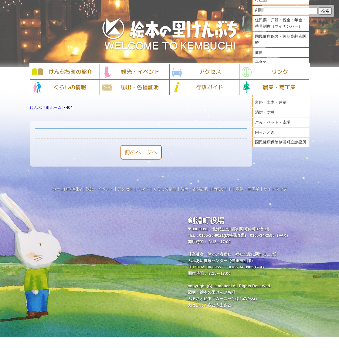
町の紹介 (74, 189)
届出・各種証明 (194, 189)
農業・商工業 (247, 189)
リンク (143, 189)
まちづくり (265, 98)
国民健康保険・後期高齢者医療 (280, 45)
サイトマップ (275, 189)
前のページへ (141, 152)
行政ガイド (222, 189)
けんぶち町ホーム (46, 107)
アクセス (125, 189)
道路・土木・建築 (270, 108)
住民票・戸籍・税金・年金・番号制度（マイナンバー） (280, 28)
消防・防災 (265, 118)
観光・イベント (100, 189)
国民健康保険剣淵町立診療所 (280, 148)
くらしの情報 (165, 189)
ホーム (58, 189)
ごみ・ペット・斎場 (272, 128)
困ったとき (265, 138)
